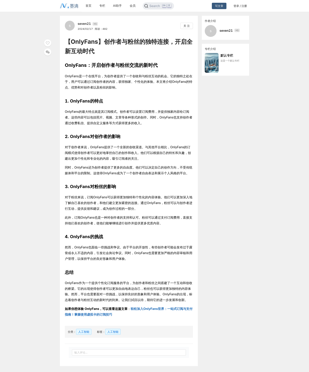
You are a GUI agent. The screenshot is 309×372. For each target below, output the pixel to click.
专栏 (102, 5)
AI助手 (117, 5)
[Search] (158, 5)
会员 (133, 5)
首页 (88, 5)
